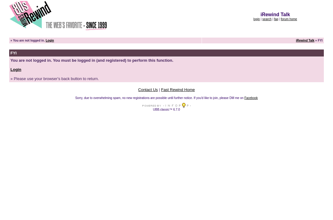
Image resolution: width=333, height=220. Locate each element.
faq (276, 19)
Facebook (251, 98)
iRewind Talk (305, 40)
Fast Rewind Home (178, 89)
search (267, 19)
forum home (289, 19)
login (257, 19)
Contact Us (148, 89)
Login (50, 40)
